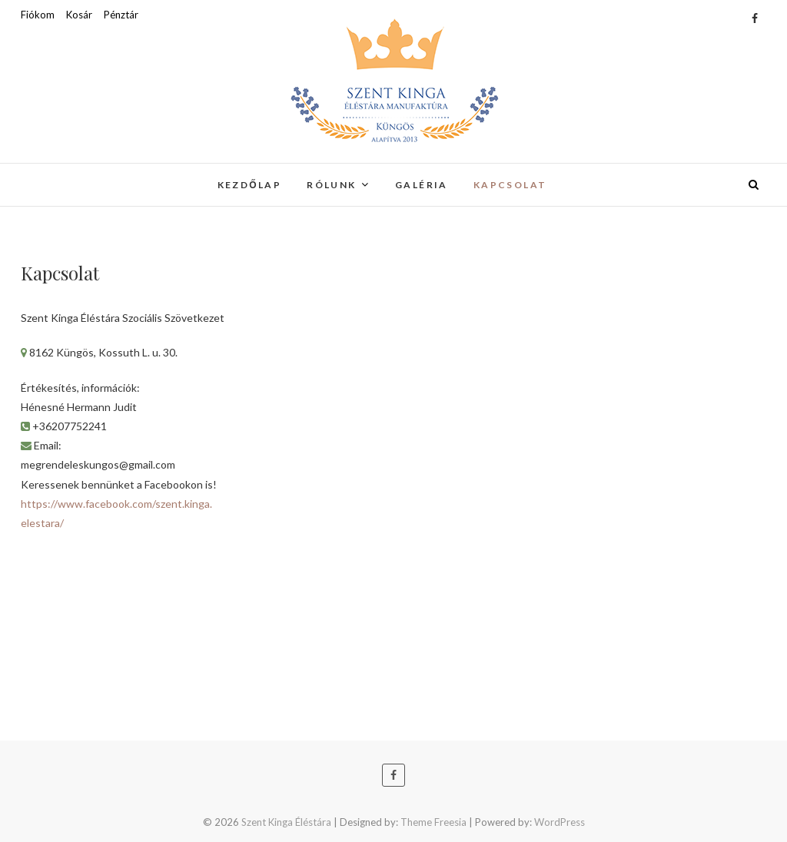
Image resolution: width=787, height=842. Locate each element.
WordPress (559, 822)
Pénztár (121, 14)
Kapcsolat (510, 185)
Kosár (79, 14)
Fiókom (38, 14)
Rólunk (331, 185)
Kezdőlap (250, 185)
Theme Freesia (433, 822)
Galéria (421, 185)
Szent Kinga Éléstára (286, 822)
